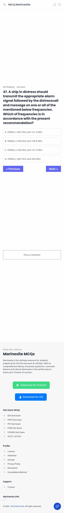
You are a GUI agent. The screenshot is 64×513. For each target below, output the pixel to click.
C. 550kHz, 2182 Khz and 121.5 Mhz (23, 149)
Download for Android (31, 385)
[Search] (59, 4)
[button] (54, 4)
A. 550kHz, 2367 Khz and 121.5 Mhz (23, 131)
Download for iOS (31, 397)
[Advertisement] (32, 46)
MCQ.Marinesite (19, 4)
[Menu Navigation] (4, 4)
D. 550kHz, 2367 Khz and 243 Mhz (22, 158)
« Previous (13, 169)
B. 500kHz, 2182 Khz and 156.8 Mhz (23, 140)
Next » (53, 169)
